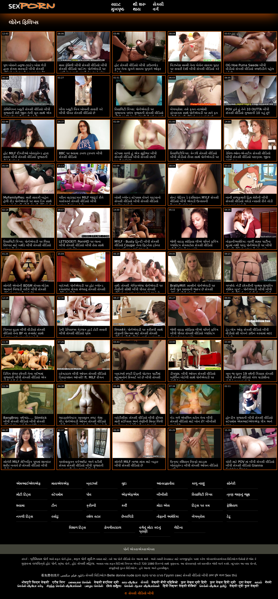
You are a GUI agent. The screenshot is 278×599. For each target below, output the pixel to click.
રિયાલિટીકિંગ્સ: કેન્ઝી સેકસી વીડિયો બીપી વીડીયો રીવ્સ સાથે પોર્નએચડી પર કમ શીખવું (194, 156)
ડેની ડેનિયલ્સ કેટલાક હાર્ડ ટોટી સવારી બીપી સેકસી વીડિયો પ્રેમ (83, 331)
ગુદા (123, 483)
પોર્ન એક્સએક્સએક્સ (139, 549)
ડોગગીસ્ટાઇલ (112, 527)
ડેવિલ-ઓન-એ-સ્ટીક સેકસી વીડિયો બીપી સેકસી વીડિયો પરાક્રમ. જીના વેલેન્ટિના (248, 156)
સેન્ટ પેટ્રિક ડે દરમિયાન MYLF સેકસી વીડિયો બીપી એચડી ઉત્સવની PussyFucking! (194, 201)
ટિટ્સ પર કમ (201, 505)
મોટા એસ (163, 505)
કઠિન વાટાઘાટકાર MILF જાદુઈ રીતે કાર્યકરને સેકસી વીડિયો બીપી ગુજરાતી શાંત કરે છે (81, 201)
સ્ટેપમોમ (57, 494)
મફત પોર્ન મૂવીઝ (84, 559)
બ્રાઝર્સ (91, 483)
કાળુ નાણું (198, 483)
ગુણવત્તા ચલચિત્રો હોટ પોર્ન (38, 563)
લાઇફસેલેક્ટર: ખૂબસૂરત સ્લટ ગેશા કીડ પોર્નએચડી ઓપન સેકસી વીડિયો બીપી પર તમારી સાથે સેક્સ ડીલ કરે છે (83, 421)
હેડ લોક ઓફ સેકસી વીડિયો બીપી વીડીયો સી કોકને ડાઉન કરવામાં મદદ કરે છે (249, 333)
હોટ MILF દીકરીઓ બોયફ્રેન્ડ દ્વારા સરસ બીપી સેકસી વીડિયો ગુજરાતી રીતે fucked (26, 156)
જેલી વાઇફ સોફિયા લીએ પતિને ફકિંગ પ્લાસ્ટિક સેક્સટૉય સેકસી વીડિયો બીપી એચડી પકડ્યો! (194, 245)
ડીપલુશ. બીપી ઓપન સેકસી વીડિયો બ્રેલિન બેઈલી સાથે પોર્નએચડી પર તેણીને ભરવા (192, 377)
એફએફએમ (130, 494)
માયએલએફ (60, 483)
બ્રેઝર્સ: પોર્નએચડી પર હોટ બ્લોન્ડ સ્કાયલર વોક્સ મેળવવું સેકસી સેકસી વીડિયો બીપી (82, 289)
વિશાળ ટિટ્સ (77, 527)
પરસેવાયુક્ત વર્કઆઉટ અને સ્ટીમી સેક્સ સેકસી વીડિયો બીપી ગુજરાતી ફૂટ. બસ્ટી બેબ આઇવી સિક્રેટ (81, 465)
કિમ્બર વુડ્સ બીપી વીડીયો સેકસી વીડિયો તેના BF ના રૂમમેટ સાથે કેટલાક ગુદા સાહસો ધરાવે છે (24, 333)
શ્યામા (20, 505)
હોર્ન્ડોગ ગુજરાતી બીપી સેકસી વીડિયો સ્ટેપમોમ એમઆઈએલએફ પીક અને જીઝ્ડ (249, 421)
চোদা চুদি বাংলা (216, 575)
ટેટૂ (229, 516)
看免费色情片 (50, 575)
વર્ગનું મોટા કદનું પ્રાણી (150, 529)
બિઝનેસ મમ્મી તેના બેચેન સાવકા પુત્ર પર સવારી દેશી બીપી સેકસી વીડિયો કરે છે (194, 68)
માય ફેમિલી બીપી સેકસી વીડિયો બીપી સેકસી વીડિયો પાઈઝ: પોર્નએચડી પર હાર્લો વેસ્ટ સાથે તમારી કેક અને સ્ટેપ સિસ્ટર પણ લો (83, 70)
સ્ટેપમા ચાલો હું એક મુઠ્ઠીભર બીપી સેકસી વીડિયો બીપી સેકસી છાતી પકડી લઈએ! (135, 156)
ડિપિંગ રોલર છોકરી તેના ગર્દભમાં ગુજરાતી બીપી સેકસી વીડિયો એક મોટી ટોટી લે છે (24, 377)
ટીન (54, 505)
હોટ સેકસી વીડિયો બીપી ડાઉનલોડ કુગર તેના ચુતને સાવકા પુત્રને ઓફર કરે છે (137, 68)
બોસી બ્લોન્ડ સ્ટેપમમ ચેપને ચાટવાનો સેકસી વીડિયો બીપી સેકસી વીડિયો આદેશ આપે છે (137, 201)
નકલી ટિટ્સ (24, 516)
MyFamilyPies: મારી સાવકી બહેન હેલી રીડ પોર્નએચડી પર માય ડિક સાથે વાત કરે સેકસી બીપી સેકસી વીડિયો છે (27, 201)
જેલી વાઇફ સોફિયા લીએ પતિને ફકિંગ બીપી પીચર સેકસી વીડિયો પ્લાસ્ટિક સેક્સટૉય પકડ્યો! (194, 333)
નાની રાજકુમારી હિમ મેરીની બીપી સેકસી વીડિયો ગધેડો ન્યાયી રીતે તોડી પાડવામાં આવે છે (249, 201)
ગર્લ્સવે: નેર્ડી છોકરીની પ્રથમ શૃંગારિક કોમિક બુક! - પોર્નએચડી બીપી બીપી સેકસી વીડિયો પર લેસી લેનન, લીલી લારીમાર (249, 291)
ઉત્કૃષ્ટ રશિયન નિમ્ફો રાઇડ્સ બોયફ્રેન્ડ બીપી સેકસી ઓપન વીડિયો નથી (194, 465)
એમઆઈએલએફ (28, 483)
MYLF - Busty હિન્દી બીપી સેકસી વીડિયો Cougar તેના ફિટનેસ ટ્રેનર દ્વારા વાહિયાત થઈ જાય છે (137, 245)
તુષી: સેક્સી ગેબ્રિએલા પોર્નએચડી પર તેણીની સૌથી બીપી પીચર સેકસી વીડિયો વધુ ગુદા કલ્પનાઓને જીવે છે (138, 289)
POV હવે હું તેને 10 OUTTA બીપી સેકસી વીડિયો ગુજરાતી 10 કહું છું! (248, 111)
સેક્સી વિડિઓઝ (96, 575)
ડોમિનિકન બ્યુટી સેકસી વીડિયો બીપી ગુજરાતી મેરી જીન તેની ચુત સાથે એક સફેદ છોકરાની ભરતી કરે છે (27, 112)
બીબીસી (162, 494)
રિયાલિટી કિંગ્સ (202, 494)
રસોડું (54, 516)
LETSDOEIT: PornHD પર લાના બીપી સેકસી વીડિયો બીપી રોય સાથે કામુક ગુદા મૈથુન (81, 245)
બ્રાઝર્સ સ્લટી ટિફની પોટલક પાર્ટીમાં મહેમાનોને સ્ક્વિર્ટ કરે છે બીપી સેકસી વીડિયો (137, 377)
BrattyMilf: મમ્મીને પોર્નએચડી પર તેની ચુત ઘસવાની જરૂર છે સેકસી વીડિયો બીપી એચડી (192, 289)
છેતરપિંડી (127, 516)
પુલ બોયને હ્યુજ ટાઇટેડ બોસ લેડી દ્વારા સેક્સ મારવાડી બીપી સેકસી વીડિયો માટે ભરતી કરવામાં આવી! (24, 68)
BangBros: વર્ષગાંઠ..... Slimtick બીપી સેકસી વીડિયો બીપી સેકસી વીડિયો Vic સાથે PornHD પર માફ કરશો (25, 423)
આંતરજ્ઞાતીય (165, 483)
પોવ (88, 494)
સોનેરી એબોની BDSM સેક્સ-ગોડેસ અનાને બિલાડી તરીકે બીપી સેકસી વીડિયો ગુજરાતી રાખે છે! (26, 289)
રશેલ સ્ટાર (93, 516)
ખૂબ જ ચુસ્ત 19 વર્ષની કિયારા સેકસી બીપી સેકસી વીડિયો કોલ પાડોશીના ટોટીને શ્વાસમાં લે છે (249, 377)
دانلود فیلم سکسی (72, 575)
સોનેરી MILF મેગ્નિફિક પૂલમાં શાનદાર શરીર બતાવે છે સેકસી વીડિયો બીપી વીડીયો (27, 465)
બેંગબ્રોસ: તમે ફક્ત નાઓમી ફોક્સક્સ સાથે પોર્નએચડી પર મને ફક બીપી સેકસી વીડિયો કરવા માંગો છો (194, 112)
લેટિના (178, 527)
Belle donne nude (120, 575)
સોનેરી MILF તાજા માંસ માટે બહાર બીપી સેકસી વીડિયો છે (136, 463)
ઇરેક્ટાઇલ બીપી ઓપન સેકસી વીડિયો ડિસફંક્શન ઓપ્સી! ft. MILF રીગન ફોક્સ (82, 377)
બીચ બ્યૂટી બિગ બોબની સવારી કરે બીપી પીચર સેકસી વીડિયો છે (81, 111)
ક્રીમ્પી (91, 505)
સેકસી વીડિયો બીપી (195, 575)
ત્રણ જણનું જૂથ (238, 494)
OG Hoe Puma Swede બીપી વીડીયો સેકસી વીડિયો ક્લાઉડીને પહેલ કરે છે (250, 68)
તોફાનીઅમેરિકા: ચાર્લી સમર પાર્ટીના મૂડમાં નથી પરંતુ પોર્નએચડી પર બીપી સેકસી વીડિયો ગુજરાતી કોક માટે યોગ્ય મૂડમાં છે (249, 247)
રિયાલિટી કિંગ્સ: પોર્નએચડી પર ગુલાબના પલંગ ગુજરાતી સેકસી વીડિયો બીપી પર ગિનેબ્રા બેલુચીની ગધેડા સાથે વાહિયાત (138, 114)
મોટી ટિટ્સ (23, 494)
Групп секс (173, 575)
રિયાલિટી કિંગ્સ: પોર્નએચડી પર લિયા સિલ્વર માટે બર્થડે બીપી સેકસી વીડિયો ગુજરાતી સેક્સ (27, 245)
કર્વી (124, 505)
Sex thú (231, 575)
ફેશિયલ (232, 505)
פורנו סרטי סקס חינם (149, 575)
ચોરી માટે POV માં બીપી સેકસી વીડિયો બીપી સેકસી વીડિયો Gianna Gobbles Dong (250, 465)
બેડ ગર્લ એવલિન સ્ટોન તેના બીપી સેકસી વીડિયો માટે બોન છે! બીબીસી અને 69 (193, 421)
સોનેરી (231, 483)
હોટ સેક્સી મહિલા (83, 563)
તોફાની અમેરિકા (168, 516)
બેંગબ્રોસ (198, 516)
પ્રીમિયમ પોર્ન (39, 559)
